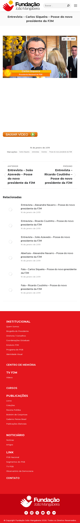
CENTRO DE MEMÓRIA (21, 364)
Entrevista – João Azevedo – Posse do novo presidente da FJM (45, 239)
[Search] (57, 5)
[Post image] (10, 209)
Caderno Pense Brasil (16, 419)
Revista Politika (13, 410)
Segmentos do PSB (15, 462)
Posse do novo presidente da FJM (60, 152)
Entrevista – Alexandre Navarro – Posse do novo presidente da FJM (48, 207)
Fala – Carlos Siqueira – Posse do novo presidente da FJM (49, 271)
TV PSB (10, 466)
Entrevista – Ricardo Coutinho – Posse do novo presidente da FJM (47, 223)
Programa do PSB (14, 349)
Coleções (10, 405)
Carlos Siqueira (24, 152)
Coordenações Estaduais (17, 340)
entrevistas (35, 152)
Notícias (10, 440)
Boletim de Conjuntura (16, 414)
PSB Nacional (12, 457)
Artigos (9, 445)
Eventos (44, 152)
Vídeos (9, 377)
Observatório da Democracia (19, 471)
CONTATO (13, 478)
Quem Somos (12, 326)
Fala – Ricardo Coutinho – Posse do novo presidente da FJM (44, 287)
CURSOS (11, 388)
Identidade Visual (14, 354)
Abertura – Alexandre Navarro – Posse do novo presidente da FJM (47, 255)
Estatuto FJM (12, 345)
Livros (9, 401)
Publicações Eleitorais (16, 424)
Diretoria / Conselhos (16, 336)
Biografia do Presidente (17, 331)
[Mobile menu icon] (75, 5)
